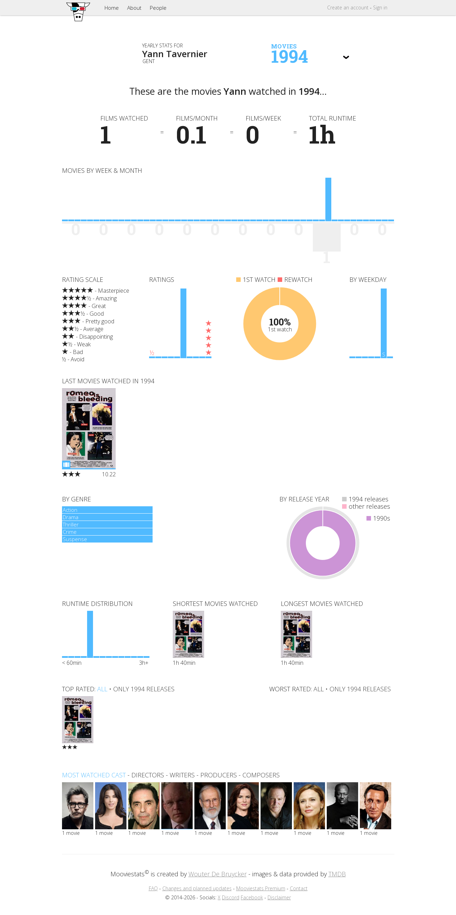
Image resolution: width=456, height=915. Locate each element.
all (102, 689)
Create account (348, 7)
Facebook (252, 897)
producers (218, 775)
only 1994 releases (144, 689)
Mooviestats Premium (260, 888)
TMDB (337, 874)
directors (147, 775)
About (134, 7)
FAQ (153, 888)
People (158, 7)
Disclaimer (279, 897)
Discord (230, 897)
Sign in (380, 7)
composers (261, 775)
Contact (299, 888)
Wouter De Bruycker (217, 874)
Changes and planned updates (197, 888)
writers (182, 775)
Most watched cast (94, 775)
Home (112, 7)
